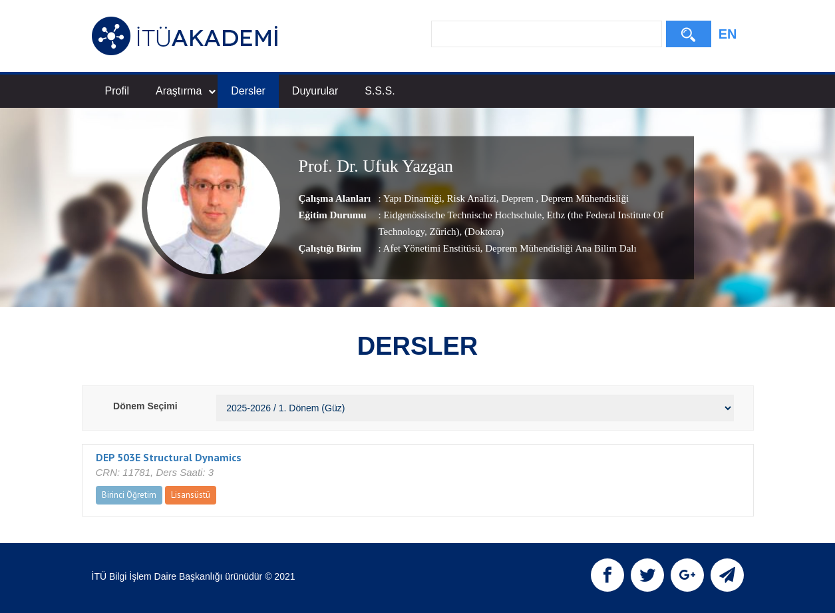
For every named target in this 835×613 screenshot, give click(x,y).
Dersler (248, 91)
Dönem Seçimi (145, 406)
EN (728, 34)
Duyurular (315, 91)
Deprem (517, 198)
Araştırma (186, 91)
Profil (117, 91)
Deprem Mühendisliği (583, 198)
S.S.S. (380, 91)
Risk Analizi (470, 198)
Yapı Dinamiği (412, 198)
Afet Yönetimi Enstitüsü (431, 248)
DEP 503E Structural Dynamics (169, 457)
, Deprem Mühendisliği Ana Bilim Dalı (558, 248)
